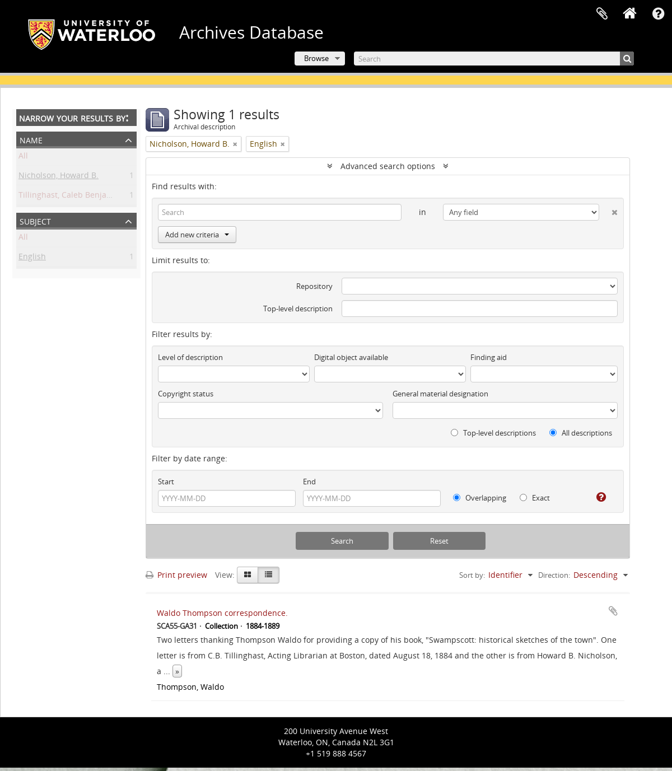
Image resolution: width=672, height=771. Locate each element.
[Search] (494, 59)
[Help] (596, 497)
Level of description (190, 357)
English (32, 258)
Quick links (658, 14)
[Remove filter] (235, 143)
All (23, 157)
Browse (316, 58)
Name (31, 139)
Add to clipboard (613, 610)
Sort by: (472, 575)
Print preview (176, 574)
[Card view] (247, 575)
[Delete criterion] (608, 210)
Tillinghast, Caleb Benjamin (69, 196)
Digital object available (351, 357)
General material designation (440, 394)
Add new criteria (197, 235)
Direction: (554, 575)
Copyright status (185, 394)
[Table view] (268, 575)
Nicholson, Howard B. (58, 177)
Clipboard (602, 14)
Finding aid (488, 357)
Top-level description (298, 308)
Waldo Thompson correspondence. (222, 613)
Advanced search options (387, 166)
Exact (535, 498)
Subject (35, 220)
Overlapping (479, 498)
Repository (314, 286)
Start (166, 481)
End (309, 481)
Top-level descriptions (493, 433)
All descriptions (580, 433)
